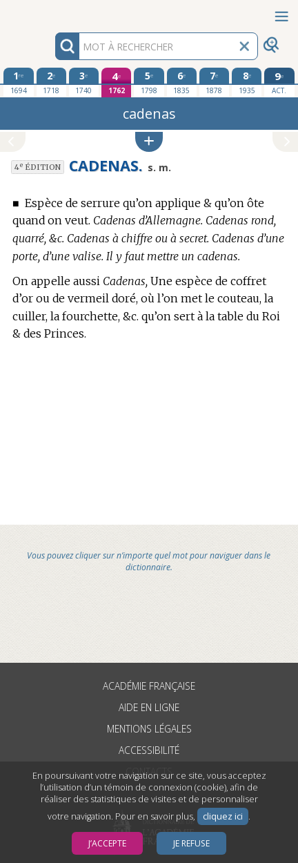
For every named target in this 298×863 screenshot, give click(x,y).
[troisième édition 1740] (84, 82)
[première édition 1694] (18, 82)
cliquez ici (223, 816)
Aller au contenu (54, 12)
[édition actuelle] (279, 82)
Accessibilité (149, 750)
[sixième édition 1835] (182, 82)
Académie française (149, 685)
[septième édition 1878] (214, 82)
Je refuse (191, 843)
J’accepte (107, 843)
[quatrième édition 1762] (116, 82)
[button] (149, 142)
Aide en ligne (149, 707)
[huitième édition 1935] (246, 82)
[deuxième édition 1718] (51, 82)
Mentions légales (149, 728)
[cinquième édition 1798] (148, 82)
